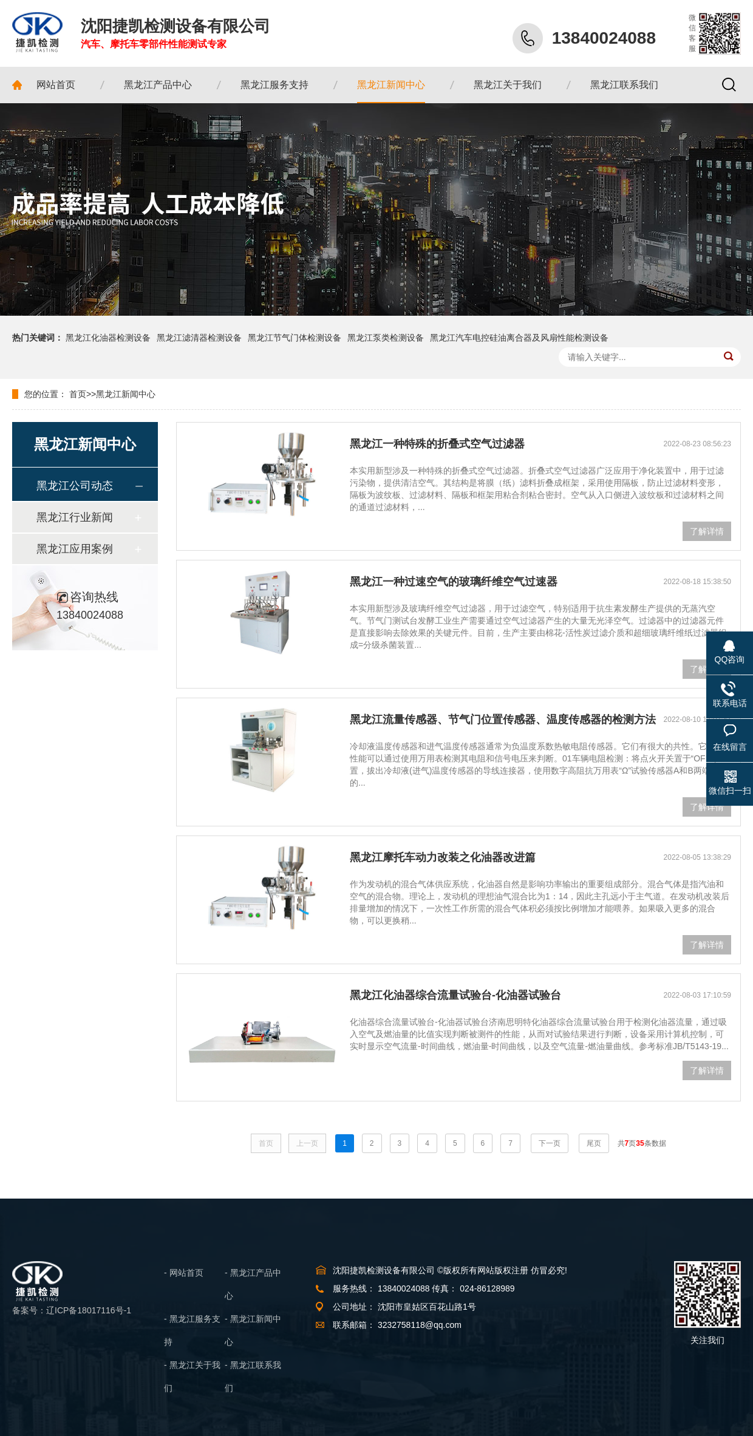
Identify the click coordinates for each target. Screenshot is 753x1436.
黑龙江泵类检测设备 (385, 337)
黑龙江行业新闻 (74, 517)
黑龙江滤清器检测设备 (199, 337)
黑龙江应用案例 (74, 549)
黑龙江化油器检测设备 (108, 337)
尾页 (594, 1143)
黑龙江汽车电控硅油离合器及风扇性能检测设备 (519, 337)
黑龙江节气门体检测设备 (294, 337)
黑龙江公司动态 (74, 486)
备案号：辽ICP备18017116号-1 (71, 1310)
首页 (77, 394)
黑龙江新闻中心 (125, 394)
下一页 (549, 1143)
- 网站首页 (183, 1273)
